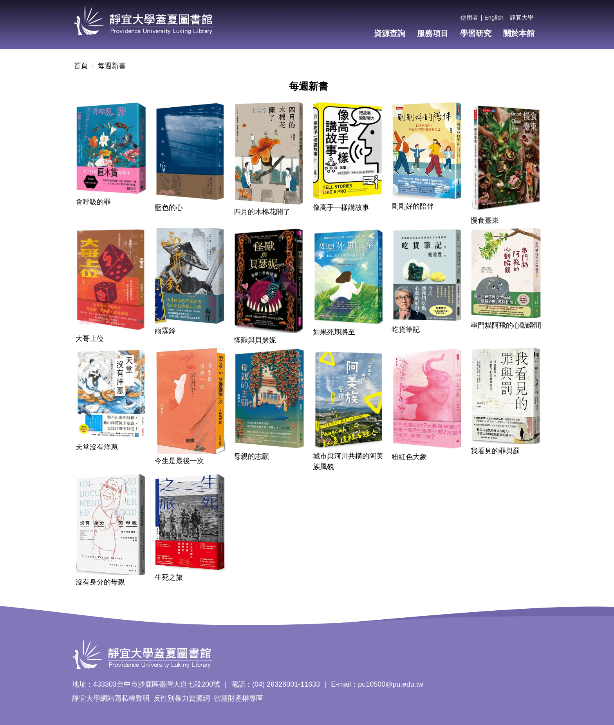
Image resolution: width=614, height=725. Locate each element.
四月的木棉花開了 (262, 212)
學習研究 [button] (475, 33)
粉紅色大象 (409, 457)
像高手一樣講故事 (341, 207)
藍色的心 (169, 207)
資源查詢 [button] (389, 33)
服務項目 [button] (432, 33)
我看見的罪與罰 (495, 451)
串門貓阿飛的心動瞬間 (506, 325)
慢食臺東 (485, 220)
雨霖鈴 (165, 331)
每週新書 (112, 66)
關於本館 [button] (519, 33)
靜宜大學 (521, 17)
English (494, 17)
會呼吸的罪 (93, 202)
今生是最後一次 (179, 461)
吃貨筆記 (406, 330)
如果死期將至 (334, 332)
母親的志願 (251, 456)
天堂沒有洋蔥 (97, 447)
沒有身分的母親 (100, 582)
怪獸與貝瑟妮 (255, 340)
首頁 (81, 66)
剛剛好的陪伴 (413, 206)
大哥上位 (90, 339)
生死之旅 (169, 577)
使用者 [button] (469, 17)
